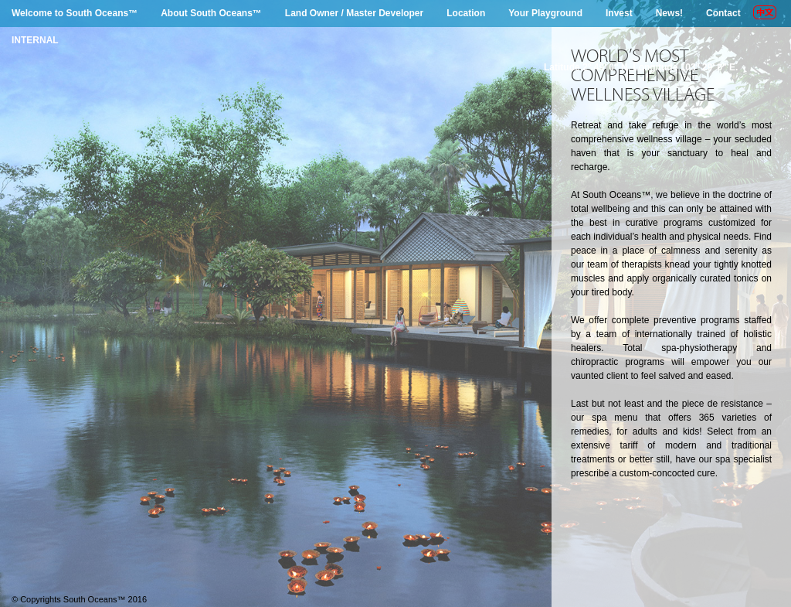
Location (465, 13)
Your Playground (545, 13)
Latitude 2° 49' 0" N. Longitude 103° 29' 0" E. (641, 67)
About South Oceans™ (211, 13)
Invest (619, 13)
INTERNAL (35, 40)
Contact (723, 13)
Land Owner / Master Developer (354, 13)
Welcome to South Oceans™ (74, 13)
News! (669, 13)
